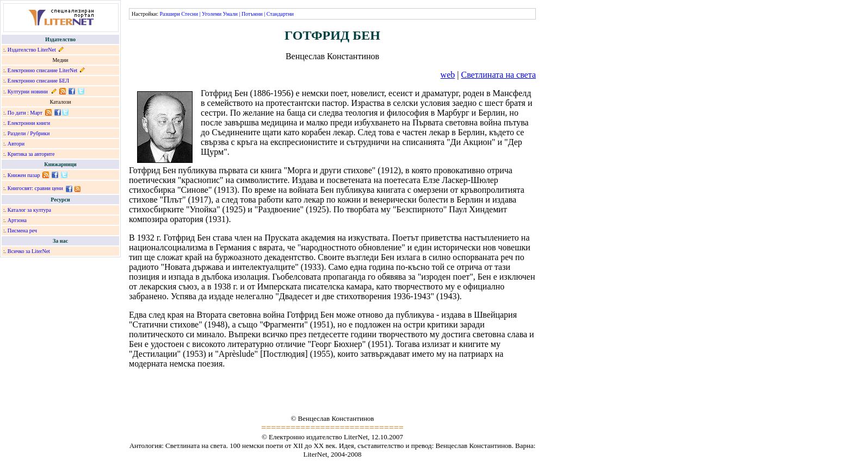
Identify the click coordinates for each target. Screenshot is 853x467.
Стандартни (280, 14)
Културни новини (28, 91)
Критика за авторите (31, 154)
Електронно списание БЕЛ (38, 81)
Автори (16, 144)
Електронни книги (29, 123)
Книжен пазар (24, 175)
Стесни (189, 14)
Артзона (17, 220)
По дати (17, 113)
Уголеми (211, 14)
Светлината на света (498, 74)
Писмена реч (22, 231)
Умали (230, 14)
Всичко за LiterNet (29, 251)
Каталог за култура (29, 210)
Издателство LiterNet (32, 50)
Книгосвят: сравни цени (35, 188)
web (448, 74)
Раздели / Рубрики (29, 133)
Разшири (169, 14)
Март (36, 113)
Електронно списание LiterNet (43, 70)
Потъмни (252, 14)
